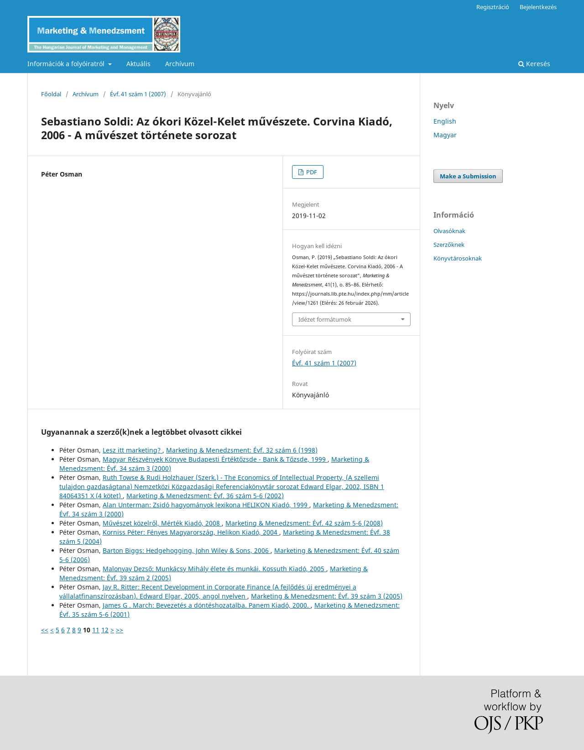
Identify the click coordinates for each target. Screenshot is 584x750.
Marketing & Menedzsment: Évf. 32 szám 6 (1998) (242, 450)
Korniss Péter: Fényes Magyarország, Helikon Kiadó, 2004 (191, 532)
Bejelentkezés (538, 7)
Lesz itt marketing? (132, 450)
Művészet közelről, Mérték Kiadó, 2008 (162, 523)
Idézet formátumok (324, 319)
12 (105, 629)
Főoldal (51, 94)
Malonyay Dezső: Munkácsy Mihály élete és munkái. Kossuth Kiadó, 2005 (214, 568)
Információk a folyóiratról (66, 63)
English (444, 121)
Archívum (179, 63)
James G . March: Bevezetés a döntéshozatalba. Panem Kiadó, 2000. (207, 605)
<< (44, 629)
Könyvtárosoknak (457, 258)
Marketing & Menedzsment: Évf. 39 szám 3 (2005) (326, 596)
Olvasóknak (449, 231)
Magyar (445, 134)
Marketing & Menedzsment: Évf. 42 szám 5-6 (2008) (304, 523)
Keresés (534, 63)
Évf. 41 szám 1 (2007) (138, 94)
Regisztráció (492, 7)
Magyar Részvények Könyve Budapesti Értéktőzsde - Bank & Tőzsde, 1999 (215, 459)
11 (95, 629)
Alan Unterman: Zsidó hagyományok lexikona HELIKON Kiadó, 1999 (206, 504)
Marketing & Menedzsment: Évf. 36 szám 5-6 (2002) (205, 495)
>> (119, 629)
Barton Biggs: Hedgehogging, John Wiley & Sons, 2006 (187, 550)
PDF (311, 172)
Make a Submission (468, 176)
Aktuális (138, 63)
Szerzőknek (448, 244)
